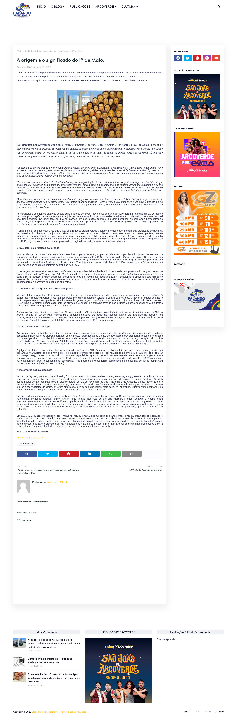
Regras (207, 712)
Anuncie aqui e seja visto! (30, 437)
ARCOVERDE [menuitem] (104, 6)
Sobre (197, 712)
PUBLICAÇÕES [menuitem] (80, 6)
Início (187, 712)
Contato (219, 712)
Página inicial (23, 51)
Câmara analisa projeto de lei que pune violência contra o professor (50, 660)
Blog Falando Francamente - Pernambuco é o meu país (59, 711)
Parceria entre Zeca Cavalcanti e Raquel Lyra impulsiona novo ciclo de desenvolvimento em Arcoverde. (54, 677)
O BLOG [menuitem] (56, 6)
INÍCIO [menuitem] (41, 6)
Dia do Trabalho (37, 51)
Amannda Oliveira (26, 67)
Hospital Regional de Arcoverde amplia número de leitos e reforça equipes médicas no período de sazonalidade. (54, 643)
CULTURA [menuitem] (128, 6)
